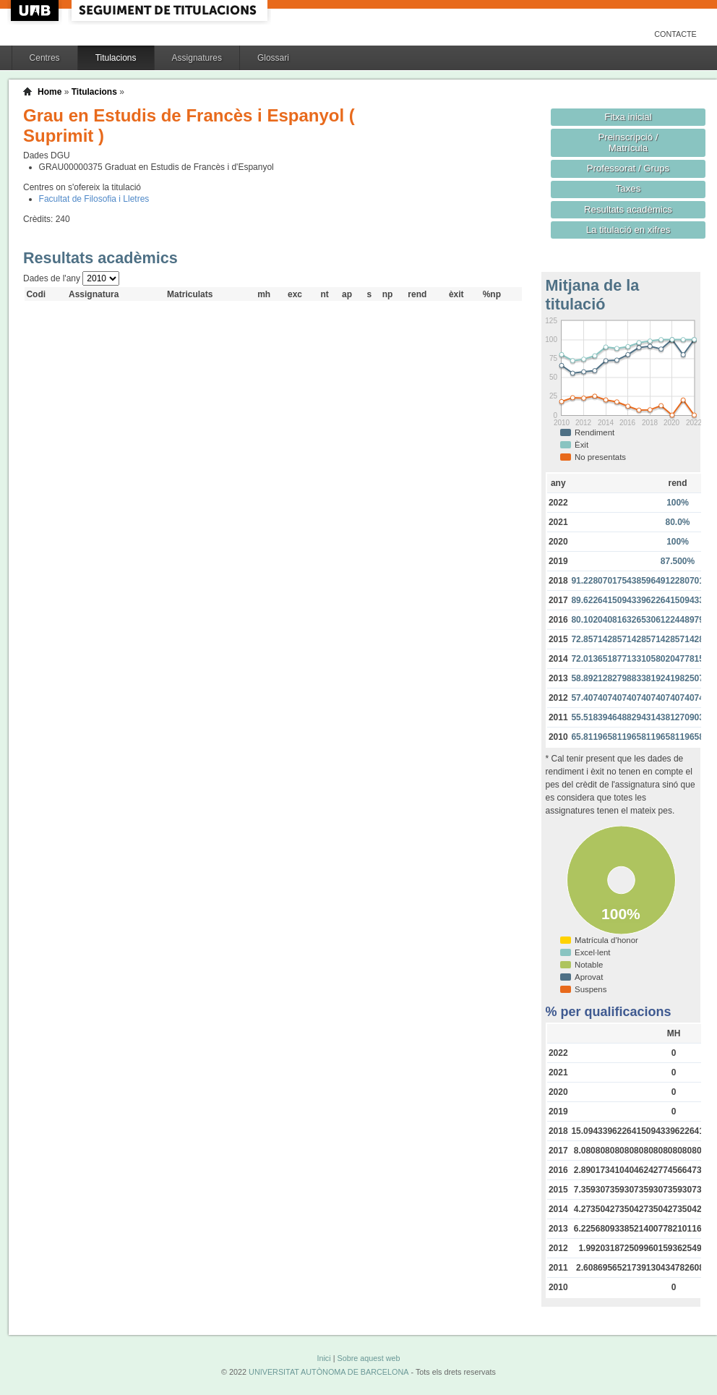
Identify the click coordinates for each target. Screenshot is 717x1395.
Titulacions (116, 58)
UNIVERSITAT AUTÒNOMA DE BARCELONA (328, 1372)
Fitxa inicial (627, 116)
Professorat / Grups (628, 168)
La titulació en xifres (628, 229)
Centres (45, 58)
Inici (323, 1358)
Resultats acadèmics (628, 209)
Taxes (628, 188)
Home (49, 92)
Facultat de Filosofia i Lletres (94, 199)
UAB (36, 10)
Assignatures (197, 58)
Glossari (273, 58)
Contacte (675, 34)
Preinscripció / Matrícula (628, 142)
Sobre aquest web (368, 1358)
